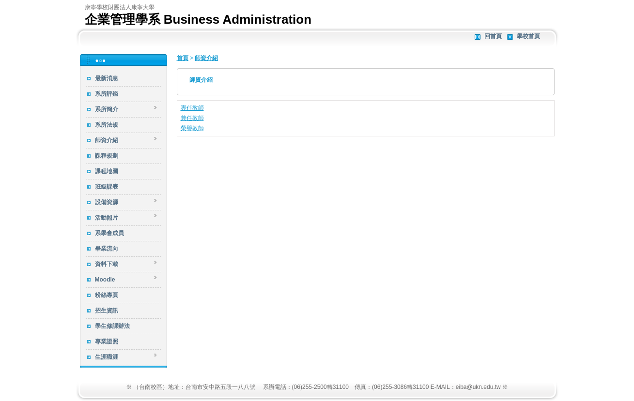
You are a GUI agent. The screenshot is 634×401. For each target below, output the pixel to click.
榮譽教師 (192, 128)
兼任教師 (192, 118)
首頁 (182, 58)
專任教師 (192, 107)
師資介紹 (206, 58)
